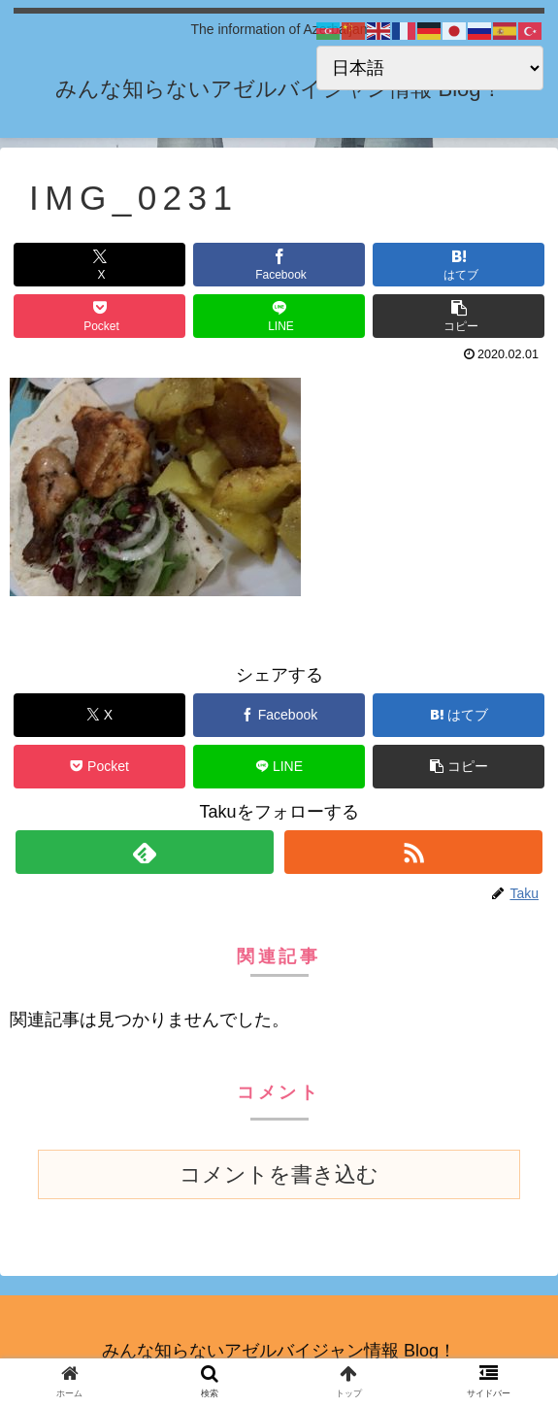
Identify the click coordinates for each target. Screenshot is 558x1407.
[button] (459, 316)
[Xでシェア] (100, 264)
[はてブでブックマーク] (459, 264)
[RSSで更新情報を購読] (413, 852)
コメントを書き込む (279, 1174)
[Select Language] (429, 68)
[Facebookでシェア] (279, 264)
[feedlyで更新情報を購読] (145, 852)
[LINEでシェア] (279, 316)
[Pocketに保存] (100, 316)
